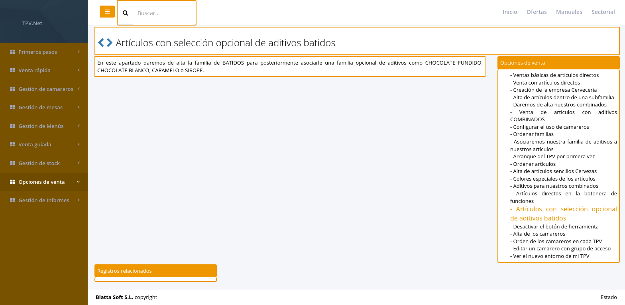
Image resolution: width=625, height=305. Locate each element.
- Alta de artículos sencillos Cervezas (553, 171)
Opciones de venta (45, 182)
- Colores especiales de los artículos (553, 178)
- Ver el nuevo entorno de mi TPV (549, 256)
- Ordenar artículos (533, 163)
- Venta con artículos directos (545, 82)
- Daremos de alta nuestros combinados (558, 104)
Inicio (510, 12)
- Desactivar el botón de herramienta (554, 226)
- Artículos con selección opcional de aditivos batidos (563, 213)
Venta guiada (45, 144)
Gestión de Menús (45, 126)
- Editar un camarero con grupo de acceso (560, 248)
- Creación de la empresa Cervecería (553, 89)
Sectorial (603, 12)
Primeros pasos (45, 52)
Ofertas (537, 12)
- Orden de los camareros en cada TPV (556, 241)
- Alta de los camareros (537, 233)
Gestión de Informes (45, 200)
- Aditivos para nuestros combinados (554, 185)
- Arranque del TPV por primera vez (552, 156)
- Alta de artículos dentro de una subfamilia (562, 97)
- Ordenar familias (532, 134)
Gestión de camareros (45, 89)
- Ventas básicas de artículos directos (554, 75)
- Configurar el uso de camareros (549, 126)
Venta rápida (45, 70)
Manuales (569, 12)
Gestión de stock (45, 163)
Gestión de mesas (45, 107)
